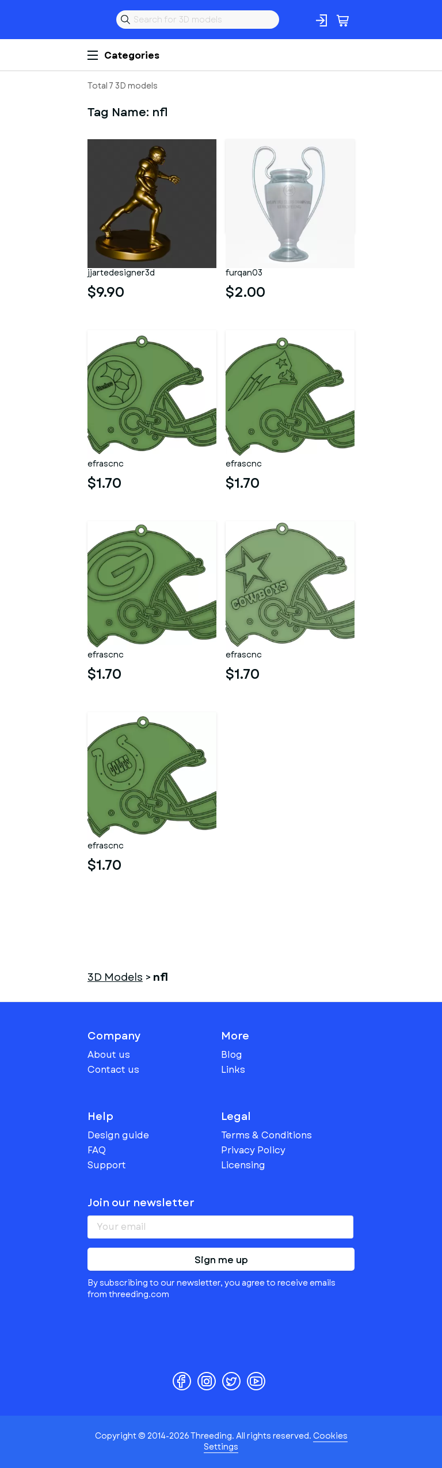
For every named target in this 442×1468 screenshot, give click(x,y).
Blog (231, 1054)
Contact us (113, 1069)
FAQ (96, 1150)
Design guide (118, 1135)
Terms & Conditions (266, 1135)
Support (106, 1165)
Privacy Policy (253, 1150)
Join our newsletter (141, 1203)
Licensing (243, 1165)
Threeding (96, 19)
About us (108, 1054)
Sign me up (221, 1260)
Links (233, 1069)
